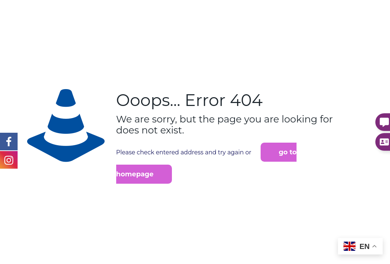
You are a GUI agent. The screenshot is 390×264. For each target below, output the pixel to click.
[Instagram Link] (9, 141)
